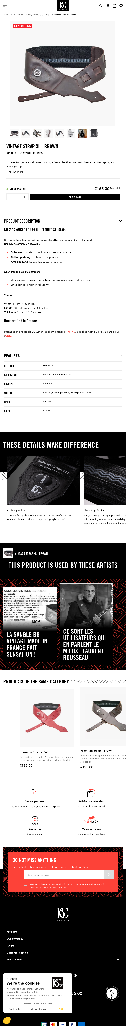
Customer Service (17, 953)
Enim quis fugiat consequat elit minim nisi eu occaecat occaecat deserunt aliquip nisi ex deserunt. (66, 885)
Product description (63, 221)
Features (63, 355)
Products (12, 932)
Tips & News (14, 959)
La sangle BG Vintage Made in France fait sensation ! (27, 644)
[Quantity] (17, 197)
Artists (10, 945)
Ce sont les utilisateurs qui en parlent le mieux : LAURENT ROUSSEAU (84, 644)
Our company (15, 939)
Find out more (14, 172)
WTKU (71, 332)
